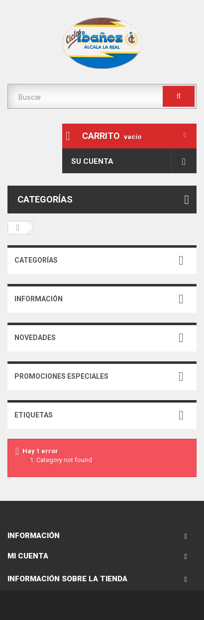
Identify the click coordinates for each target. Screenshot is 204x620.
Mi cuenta (27, 555)
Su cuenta (92, 161)
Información (38, 299)
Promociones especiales (61, 376)
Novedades (35, 338)
